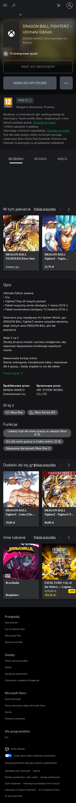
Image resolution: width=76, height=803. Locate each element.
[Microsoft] (38, 3)
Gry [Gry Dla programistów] (6, 737)
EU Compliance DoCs (49, 789)
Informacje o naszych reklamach (20, 789)
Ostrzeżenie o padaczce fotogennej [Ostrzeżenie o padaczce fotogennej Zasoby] (22, 680)
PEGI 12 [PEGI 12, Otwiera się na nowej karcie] (25, 100)
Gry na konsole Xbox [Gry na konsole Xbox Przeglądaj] (15, 629)
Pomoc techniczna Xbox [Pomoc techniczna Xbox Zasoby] (16, 660)
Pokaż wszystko (45, 209)
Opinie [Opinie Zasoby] (8, 667)
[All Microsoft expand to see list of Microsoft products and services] (5, 5)
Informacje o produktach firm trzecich (41, 783)
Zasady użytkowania (50, 777)
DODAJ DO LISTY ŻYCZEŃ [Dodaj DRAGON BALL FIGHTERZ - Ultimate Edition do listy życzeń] (30, 83)
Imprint (36, 770)
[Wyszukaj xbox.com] (14, 5)
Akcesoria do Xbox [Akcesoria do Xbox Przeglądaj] (14, 642)
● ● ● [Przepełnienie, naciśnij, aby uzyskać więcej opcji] (66, 83)
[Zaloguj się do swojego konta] (69, 5)
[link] (21, 243)
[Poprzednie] (61, 209)
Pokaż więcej (13, 373)
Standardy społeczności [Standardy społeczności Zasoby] (16, 673)
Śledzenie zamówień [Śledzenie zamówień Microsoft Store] (15, 718)
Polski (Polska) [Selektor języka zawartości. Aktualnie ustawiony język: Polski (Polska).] (18, 748)
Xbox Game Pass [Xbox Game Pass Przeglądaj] (13, 635)
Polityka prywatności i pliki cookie (21, 777)
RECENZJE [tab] (40, 159)
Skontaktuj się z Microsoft (17, 770)
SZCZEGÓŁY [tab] (16, 159)
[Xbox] (10, 14)
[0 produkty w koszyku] (60, 5)
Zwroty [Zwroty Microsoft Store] (8, 712)
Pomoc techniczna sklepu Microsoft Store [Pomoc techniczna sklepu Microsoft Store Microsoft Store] (25, 705)
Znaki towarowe (12, 783)
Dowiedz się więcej (44, 122)
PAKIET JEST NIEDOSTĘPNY (38, 67)
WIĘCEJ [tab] (62, 159)
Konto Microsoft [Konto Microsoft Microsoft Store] (12, 699)
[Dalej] (69, 209)
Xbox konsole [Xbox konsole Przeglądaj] (11, 622)
